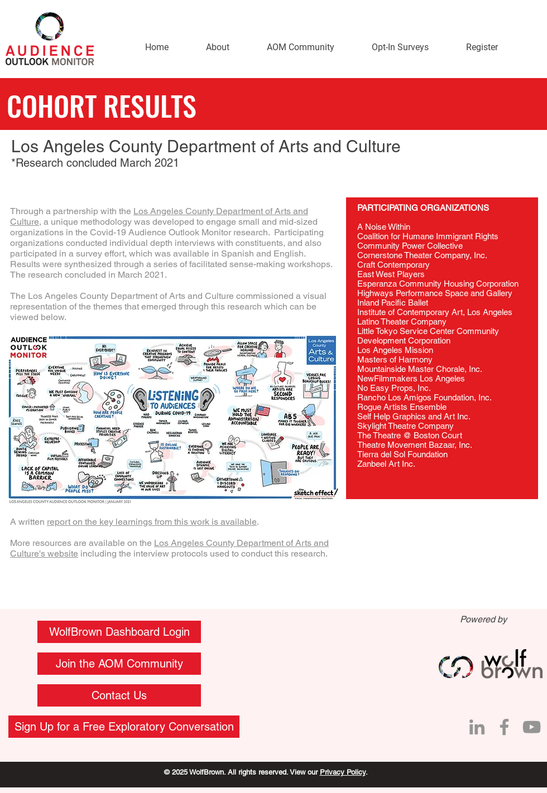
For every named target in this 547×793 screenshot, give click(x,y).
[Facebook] (504, 727)
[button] (119, 695)
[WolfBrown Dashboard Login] (119, 632)
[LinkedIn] (477, 727)
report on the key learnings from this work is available (152, 521)
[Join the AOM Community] (119, 663)
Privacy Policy (343, 772)
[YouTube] (532, 727)
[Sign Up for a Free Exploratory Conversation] (123, 726)
